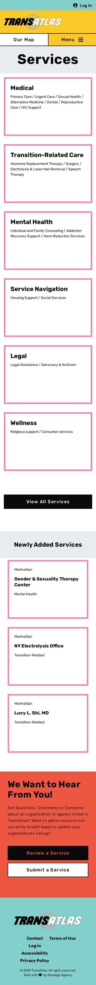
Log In (86, 5)
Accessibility (34, 953)
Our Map (24, 39)
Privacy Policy (34, 960)
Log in (35, 945)
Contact (35, 938)
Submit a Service (48, 870)
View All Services (48, 502)
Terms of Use (62, 938)
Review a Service (48, 853)
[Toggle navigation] (72, 39)
